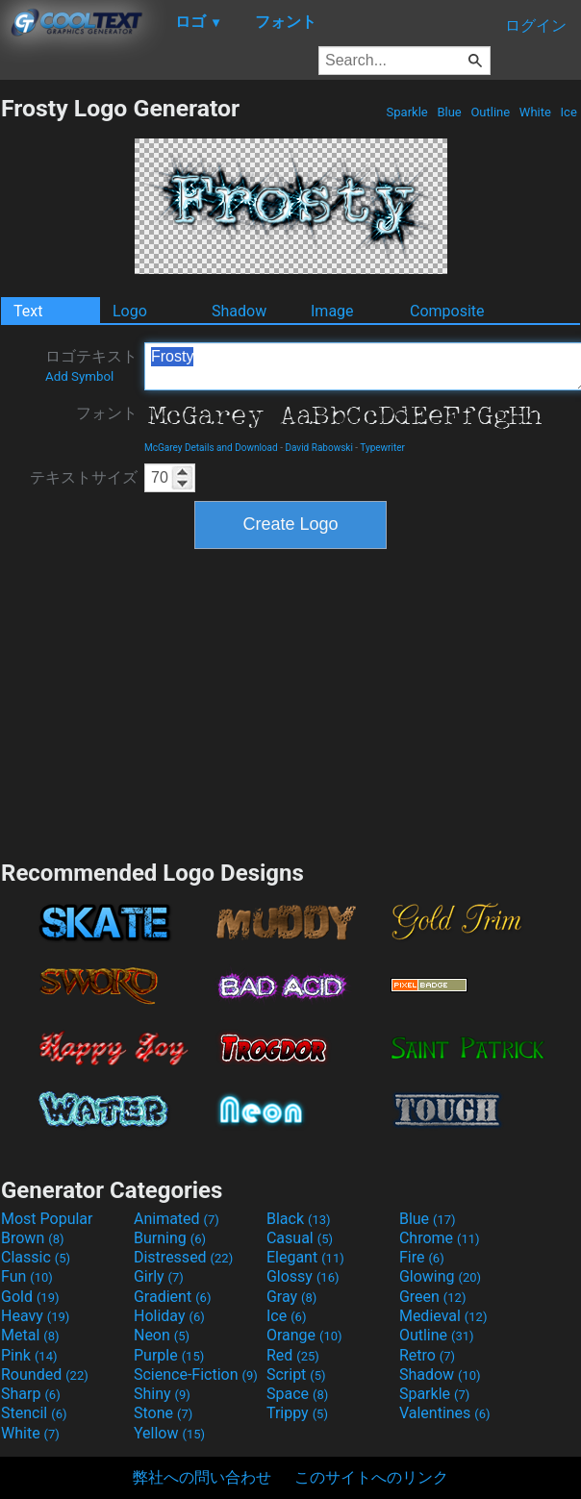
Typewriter (382, 447)
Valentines (445, 1413)
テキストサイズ (84, 477)
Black (298, 1219)
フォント (107, 413)
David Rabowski (318, 447)
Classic (35, 1257)
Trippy (297, 1413)
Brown (32, 1238)
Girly (159, 1276)
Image (332, 311)
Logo (130, 311)
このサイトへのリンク (371, 1477)
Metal (30, 1335)
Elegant (305, 1257)
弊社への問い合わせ (202, 1477)
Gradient (172, 1296)
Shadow (239, 311)
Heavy (35, 1316)
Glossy (303, 1276)
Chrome (439, 1238)
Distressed (183, 1257)
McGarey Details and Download (211, 447)
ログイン (536, 25)
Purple (169, 1355)
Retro (427, 1355)
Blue (449, 112)
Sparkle (407, 112)
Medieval (443, 1316)
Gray (291, 1296)
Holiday (169, 1316)
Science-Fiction (196, 1374)
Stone (163, 1413)
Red (292, 1355)
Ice (568, 112)
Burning (170, 1238)
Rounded (44, 1374)
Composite (447, 311)
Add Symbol (79, 376)
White (535, 112)
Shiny (162, 1394)
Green (433, 1296)
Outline (490, 112)
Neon (161, 1335)
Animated (176, 1219)
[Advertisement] (290, 702)
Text (27, 311)
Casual (299, 1238)
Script (296, 1374)
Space (297, 1394)
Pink (29, 1355)
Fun (27, 1276)
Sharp (31, 1394)
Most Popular (47, 1219)
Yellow (169, 1433)
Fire (421, 1257)
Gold (30, 1296)
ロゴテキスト (91, 365)
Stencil (33, 1413)
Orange (304, 1335)
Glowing (440, 1276)
